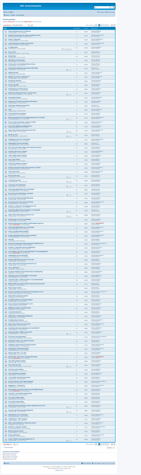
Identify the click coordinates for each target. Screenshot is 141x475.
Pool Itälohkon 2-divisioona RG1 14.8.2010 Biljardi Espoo (25, 389)
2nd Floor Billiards (17, 366)
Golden (14, 86)
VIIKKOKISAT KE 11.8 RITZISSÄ (18, 415)
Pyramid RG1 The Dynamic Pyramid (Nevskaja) (22, 357)
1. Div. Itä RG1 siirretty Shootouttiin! (19, 377)
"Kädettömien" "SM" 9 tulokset (17, 419)
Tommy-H (98, 247)
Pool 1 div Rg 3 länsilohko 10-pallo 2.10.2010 (22, 122)
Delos (97, 393)
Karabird (15, 305)
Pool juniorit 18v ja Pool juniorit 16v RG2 (20, 202)
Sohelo (97, 279)
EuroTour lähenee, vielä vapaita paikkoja (20, 381)
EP (13, 269)
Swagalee (98, 72)
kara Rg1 (11, 239)
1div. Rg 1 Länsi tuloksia (15, 369)
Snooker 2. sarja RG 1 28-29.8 (17, 427)
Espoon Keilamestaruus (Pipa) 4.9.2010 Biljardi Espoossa (26, 223)
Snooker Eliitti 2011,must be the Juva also (21, 259)
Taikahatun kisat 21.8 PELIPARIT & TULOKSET (22, 275)
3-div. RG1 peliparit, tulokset (17, 361)
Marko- (97, 51)
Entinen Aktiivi (99, 35)
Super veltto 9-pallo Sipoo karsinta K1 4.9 (21, 214)
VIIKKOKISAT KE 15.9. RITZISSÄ (18, 143)
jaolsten (15, 32)
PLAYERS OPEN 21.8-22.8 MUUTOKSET (20, 300)
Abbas (14, 61)
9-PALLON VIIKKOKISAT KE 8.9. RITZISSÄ (21, 189)
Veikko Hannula (16, 207)
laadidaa (98, 47)
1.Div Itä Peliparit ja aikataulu (17, 113)
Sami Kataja (16, 127)
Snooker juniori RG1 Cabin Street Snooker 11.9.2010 (24, 167)
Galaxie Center (16, 123)
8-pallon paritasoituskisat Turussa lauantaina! (22, 235)
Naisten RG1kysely (14, 435)
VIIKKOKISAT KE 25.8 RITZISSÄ (18, 255)
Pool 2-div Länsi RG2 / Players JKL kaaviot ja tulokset (24, 147)
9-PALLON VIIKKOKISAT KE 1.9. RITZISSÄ (21, 227)
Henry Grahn (16, 53)
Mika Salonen (99, 201)
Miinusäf (98, 80)
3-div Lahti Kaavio (13, 171)
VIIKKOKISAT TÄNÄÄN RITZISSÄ (18, 348)
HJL (14, 285)
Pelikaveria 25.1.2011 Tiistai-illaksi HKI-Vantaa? (22, 101)
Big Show (98, 373)
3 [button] (103, 25)
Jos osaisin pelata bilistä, (16, 397)
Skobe (97, 267)
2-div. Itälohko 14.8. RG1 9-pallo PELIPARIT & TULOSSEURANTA (28, 251)
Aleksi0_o (15, 432)
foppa (97, 175)
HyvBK (14, 164)
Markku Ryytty (28, 21)
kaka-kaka (15, 98)
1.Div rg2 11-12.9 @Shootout (17, 185)
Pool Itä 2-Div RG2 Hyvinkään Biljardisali (20, 198)
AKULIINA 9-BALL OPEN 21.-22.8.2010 (20, 332)
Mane (14, 114)
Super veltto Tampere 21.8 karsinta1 (19, 324)
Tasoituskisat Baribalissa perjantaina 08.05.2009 (23, 68)
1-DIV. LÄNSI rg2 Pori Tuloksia (17, 155)
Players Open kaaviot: (15, 288)
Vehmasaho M (99, 43)
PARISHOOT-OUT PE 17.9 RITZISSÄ (19, 139)
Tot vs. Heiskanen (13, 267)
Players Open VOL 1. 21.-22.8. (17, 353)
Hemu (14, 110)
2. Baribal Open (13, 47)
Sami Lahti (98, 122)
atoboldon (15, 281)
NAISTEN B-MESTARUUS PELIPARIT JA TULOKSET (24, 210)
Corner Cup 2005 (13, 85)
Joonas (97, 251)
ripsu (14, 74)
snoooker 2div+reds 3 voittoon (17, 151)
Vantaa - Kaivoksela (14, 39)
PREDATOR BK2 (13, 72)
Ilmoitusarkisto (9, 19)
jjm (13, 424)
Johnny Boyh (10, 21)
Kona (14, 106)
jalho (97, 134)
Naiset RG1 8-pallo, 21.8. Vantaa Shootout (21, 340)
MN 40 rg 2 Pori (13, 135)
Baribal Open (12, 56)
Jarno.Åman (16, 44)
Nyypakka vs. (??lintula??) (16, 385)
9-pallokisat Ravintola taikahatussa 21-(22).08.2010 (23, 328)
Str (13, 273)
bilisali (14, 152)
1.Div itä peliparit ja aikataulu (17, 373)
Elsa (14, 297)
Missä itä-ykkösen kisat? (16, 431)
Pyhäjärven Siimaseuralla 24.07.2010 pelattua (22, 344)
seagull (14, 220)
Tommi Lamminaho (36, 21)
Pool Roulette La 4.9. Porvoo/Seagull (19, 219)
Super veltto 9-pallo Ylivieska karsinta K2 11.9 (22, 263)
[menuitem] (12, 12)
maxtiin (14, 131)
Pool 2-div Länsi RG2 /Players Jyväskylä (20, 193)
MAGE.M (15, 277)
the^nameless (99, 434)
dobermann (98, 130)
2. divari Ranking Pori (15, 312)
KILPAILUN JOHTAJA (14, 81)
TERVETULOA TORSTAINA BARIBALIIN (20, 316)
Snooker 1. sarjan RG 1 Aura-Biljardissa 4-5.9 (22, 206)
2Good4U (98, 109)
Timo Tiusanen (16, 168)
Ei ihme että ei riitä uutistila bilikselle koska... (22, 64)
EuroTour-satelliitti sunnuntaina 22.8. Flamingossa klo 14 (25, 292)
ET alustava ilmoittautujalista (17, 336)
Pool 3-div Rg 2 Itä (13, 175)
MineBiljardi (16, 40)
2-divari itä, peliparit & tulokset (17, 163)
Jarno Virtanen (99, 385)
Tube (16, 21)
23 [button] (112, 25)
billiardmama (16, 140)
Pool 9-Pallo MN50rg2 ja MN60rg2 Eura (20, 126)
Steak (97, 113)
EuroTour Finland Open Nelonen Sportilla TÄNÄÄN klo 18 (25, 243)
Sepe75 (98, 364)
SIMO (14, 82)
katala (14, 407)
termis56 (98, 126)
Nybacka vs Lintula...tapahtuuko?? (19, 76)
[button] (95, 25)
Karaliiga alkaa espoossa (16, 320)
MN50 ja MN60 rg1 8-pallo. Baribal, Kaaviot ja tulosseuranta (26, 283)
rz (96, 68)
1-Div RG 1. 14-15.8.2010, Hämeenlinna (20, 393)
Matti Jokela (21, 21)
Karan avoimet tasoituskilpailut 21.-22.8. (20, 304)
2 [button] (101, 25)
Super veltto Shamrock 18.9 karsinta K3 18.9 (21, 130)
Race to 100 (11, 52)
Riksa (14, 65)
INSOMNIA (15, 90)
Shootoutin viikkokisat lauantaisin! (19, 105)
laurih (14, 48)
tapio (14, 240)
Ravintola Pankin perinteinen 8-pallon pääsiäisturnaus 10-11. (27, 405)
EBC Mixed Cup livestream (16, 60)
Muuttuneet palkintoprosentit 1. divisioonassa (22, 93)
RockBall (15, 203)
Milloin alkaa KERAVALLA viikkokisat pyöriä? (22, 423)
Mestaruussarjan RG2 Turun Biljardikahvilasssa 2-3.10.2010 (26, 117)
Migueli (97, 369)
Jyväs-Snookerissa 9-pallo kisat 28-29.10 (20, 43)
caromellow (98, 167)
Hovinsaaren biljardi (14, 97)
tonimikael (98, 271)
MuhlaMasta (99, 151)
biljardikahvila (16, 119)
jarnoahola (15, 321)
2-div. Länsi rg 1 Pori (14, 365)
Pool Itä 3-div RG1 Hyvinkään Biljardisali (20, 410)
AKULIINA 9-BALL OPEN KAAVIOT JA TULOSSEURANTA (25, 279)
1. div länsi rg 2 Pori (14, 180)
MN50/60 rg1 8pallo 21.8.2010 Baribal (19, 308)
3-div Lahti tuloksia (14, 159)
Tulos (10, 109)
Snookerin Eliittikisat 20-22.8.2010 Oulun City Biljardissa (25, 271)
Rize (97, 259)
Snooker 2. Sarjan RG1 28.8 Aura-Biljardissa (21, 247)
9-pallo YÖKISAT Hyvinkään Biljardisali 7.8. (21, 439)
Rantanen (15, 136)
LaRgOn (15, 78)
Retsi (14, 160)
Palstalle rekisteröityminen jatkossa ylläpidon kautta (24, 35)
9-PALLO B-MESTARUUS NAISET (18, 231)
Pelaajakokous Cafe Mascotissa (18, 89)
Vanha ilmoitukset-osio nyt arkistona (19, 31)
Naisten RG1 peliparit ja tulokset (18, 296)
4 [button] (105, 25)
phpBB (58, 466)
